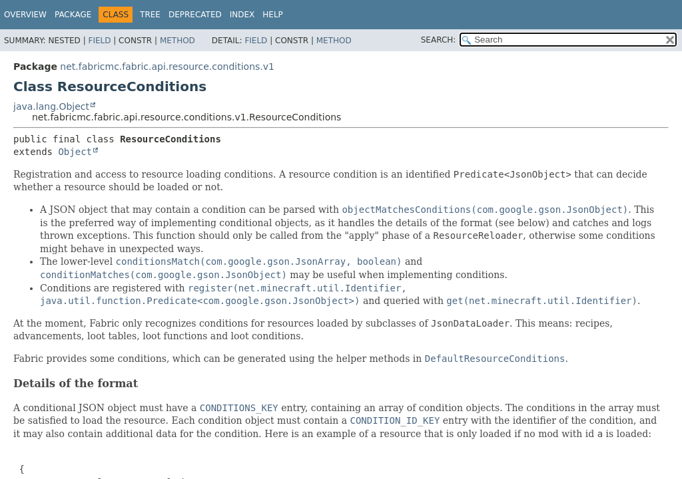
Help (272, 14)
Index (242, 14)
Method (177, 40)
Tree (150, 14)
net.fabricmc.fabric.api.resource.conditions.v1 (167, 66)
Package (73, 14)
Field (99, 40)
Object (75, 151)
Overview (25, 14)
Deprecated (195, 14)
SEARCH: (438, 40)
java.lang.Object (51, 106)
